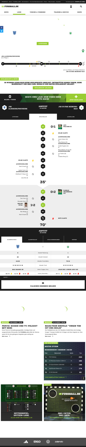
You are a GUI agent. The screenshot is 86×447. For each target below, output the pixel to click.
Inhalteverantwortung (41, 441)
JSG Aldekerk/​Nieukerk (14, 39)
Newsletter (58, 1)
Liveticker (42, 43)
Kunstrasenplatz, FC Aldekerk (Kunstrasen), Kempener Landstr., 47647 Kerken (43, 25)
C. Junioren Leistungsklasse (43, 20)
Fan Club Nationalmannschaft (36, 1)
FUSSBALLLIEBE (17, 1)
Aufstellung (70, 116)
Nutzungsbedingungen (23, 441)
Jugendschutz (32, 441)
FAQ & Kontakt (51, 1)
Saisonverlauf (32, 239)
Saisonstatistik (11, 239)
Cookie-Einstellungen (51, 441)
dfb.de (10, 1)
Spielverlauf (43, 116)
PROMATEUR (5, 1)
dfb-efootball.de (25, 1)
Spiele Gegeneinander (53, 239)
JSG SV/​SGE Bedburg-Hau (70, 39)
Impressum (3, 441)
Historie (74, 239)
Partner (45, 1)
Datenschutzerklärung (12, 441)
